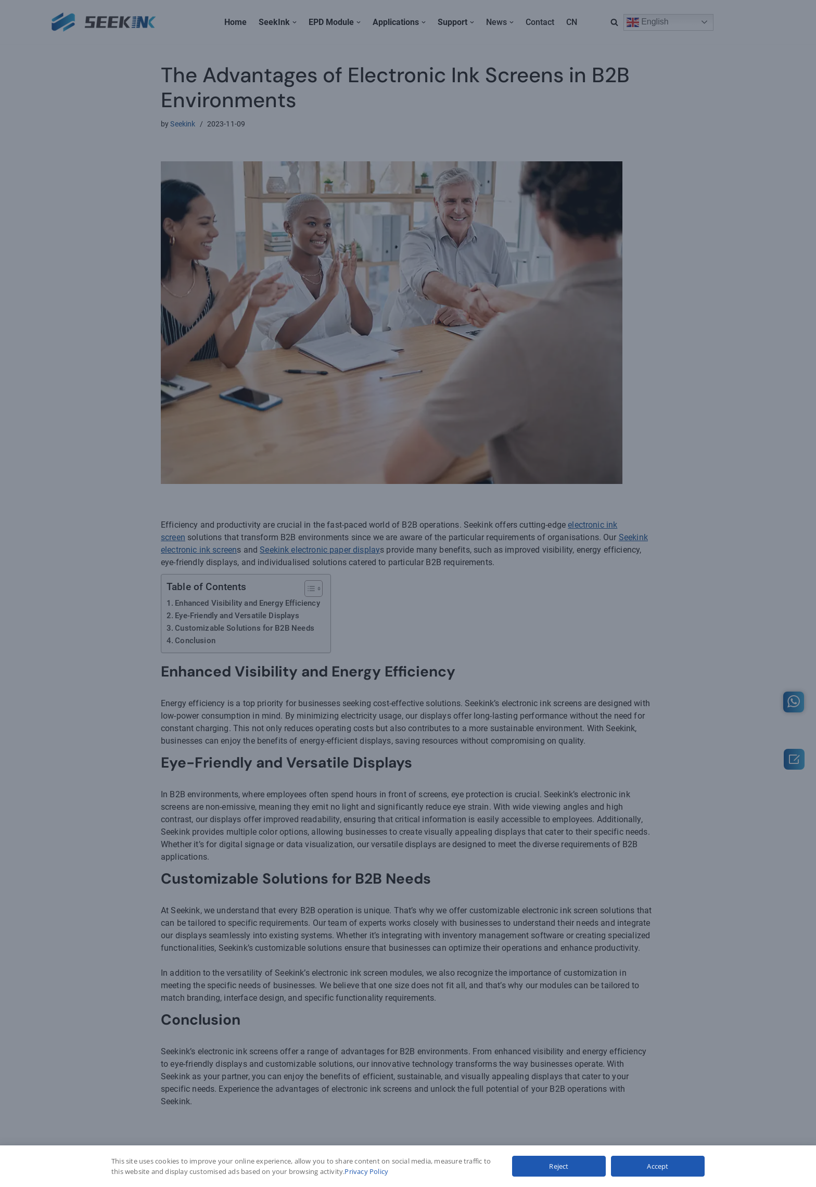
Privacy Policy (366, 1171)
